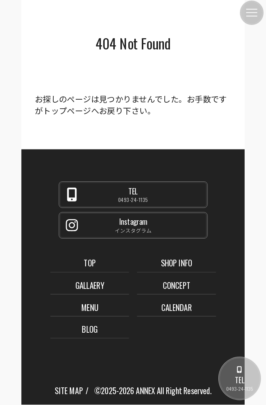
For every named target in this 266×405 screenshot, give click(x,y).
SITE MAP (69, 391)
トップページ (67, 110)
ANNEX (145, 391)
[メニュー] (251, 12)
